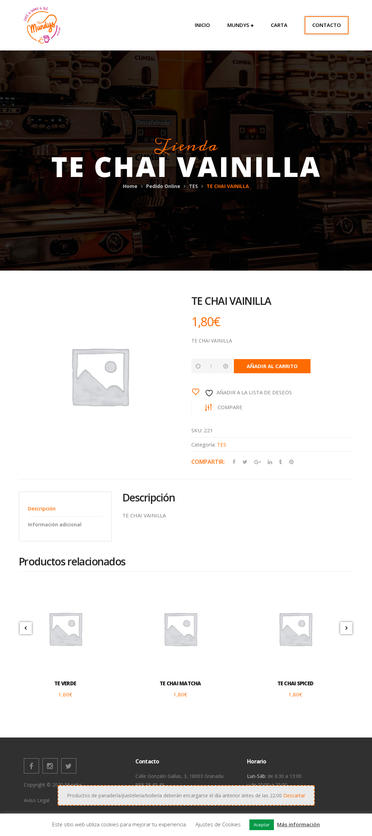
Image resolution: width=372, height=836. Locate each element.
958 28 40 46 (149, 784)
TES (193, 186)
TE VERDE (65, 683)
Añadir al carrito (272, 366)
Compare (230, 407)
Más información (298, 824)
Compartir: (208, 462)
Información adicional (55, 524)
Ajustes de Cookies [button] (218, 824)
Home (130, 186)
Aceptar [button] (262, 824)
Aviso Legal (36, 800)
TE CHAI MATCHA (180, 683)
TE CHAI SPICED (295, 683)
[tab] (65, 508)
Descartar (294, 795)
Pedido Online (163, 186)
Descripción (42, 508)
